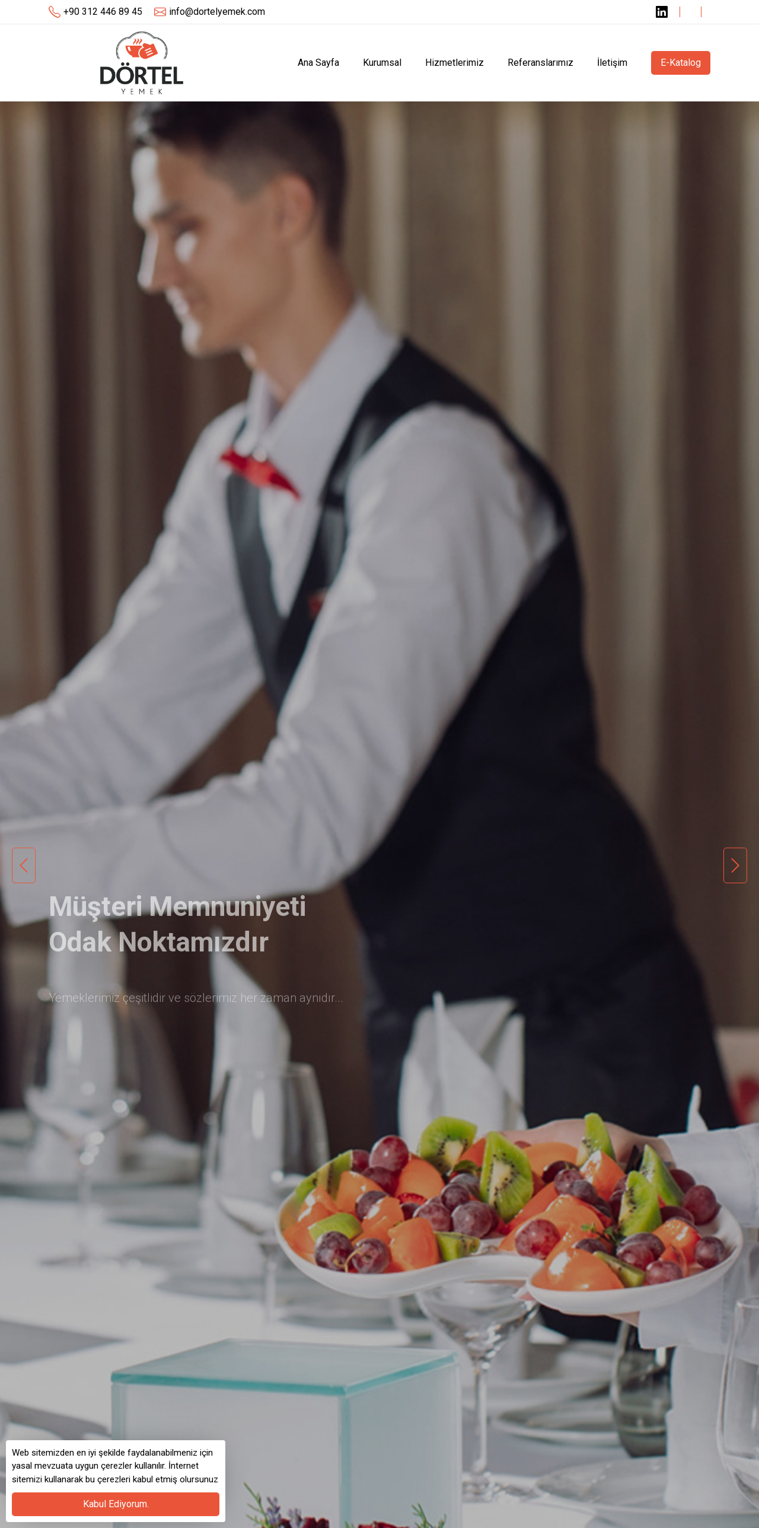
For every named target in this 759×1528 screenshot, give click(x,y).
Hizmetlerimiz (454, 62)
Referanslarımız (540, 62)
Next (735, 865)
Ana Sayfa (318, 62)
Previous (24, 865)
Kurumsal (382, 62)
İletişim (612, 62)
